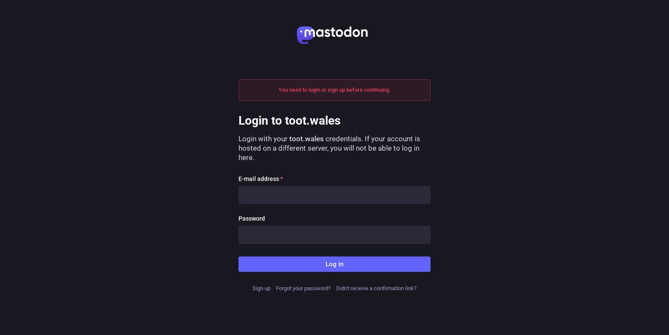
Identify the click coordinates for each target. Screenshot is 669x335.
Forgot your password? (303, 288)
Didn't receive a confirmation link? (376, 288)
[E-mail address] (334, 195)
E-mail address (261, 178)
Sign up (262, 288)
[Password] (334, 235)
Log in (334, 264)
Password (252, 218)
